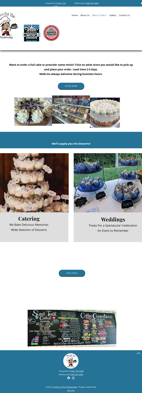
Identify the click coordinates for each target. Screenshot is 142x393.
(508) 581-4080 (92, 3)
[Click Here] (72, 273)
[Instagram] (73, 378)
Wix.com (71, 390)
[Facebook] (68, 378)
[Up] (139, 353)
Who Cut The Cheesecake (66, 387)
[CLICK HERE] (71, 86)
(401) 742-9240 (77, 371)
